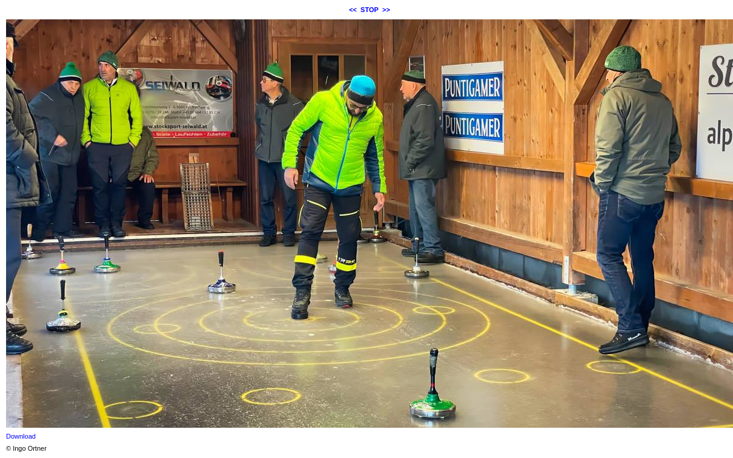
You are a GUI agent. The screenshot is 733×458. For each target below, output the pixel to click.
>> (386, 9)
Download (21, 436)
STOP (369, 9)
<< (353, 9)
